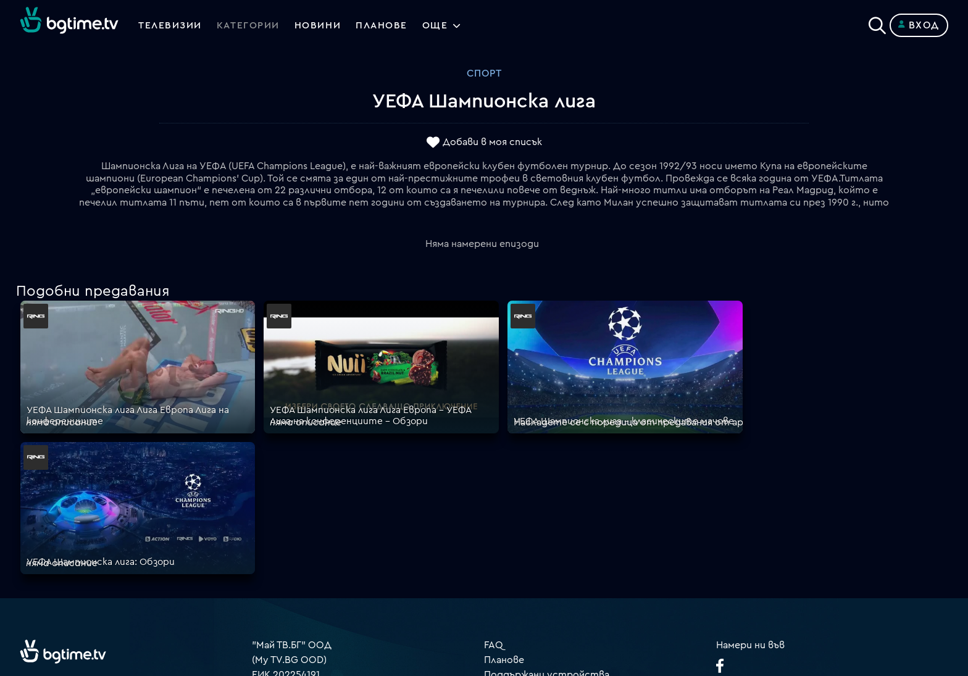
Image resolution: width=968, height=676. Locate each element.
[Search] (877, 23)
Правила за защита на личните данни (573, 529)
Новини (319, 25)
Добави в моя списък (492, 143)
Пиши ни (504, 559)
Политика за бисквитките (549, 544)
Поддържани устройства (546, 485)
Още (439, 25)
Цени (495, 499)
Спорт (484, 73)
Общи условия (519, 514)
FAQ (493, 455)
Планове (504, 470)
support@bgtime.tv (296, 588)
